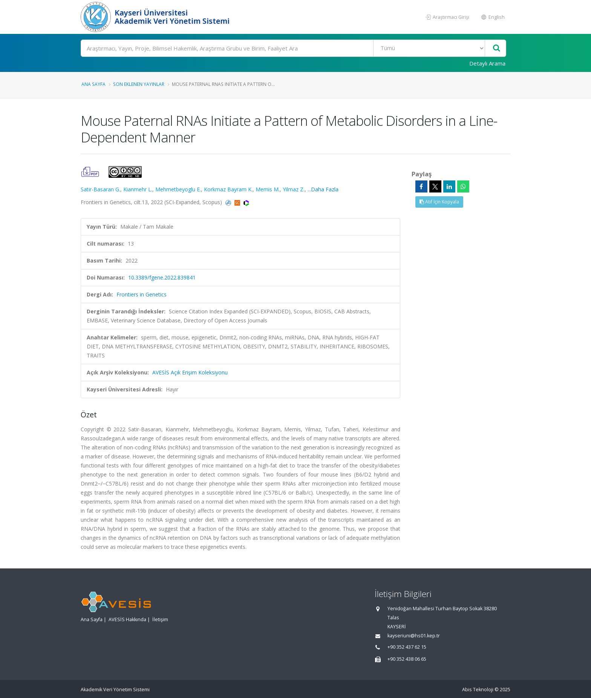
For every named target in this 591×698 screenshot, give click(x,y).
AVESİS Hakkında (127, 619)
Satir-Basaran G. (100, 189)
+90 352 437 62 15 (406, 647)
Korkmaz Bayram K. (228, 189)
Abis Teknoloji (477, 689)
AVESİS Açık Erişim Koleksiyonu (190, 372)
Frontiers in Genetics (141, 294)
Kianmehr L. (137, 189)
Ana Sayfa (93, 84)
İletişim (160, 619)
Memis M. (268, 189)
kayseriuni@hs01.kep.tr (413, 635)
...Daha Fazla (323, 189)
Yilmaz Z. (294, 189)
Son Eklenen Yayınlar (138, 84)
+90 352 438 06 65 (406, 659)
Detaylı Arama (487, 63)
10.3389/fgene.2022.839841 (162, 277)
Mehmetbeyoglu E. (178, 189)
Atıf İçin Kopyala (439, 202)
